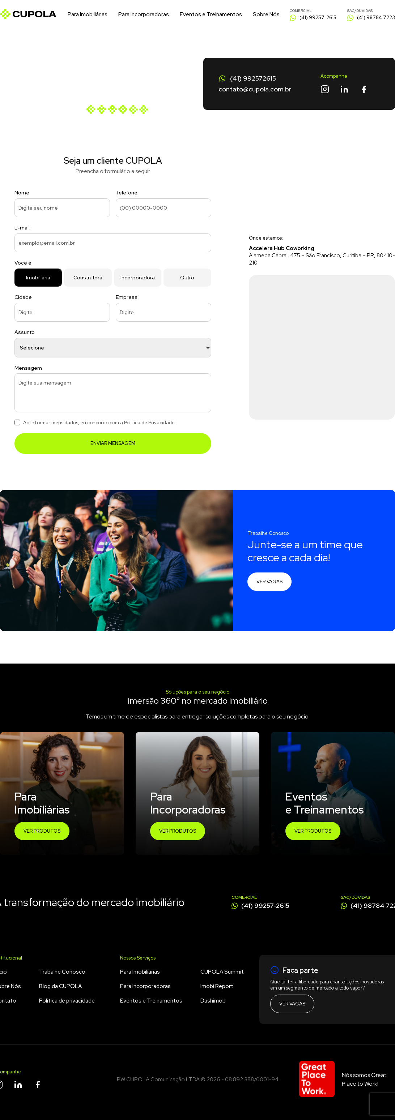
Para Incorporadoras (143, 14)
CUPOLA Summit (222, 971)
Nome (21, 192)
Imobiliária (38, 277)
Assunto (24, 332)
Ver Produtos (42, 831)
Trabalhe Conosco (62, 971)
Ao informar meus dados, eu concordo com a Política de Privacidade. (99, 423)
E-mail (22, 227)
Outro (187, 277)
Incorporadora (137, 277)
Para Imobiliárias (87, 14)
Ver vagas (269, 582)
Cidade (23, 297)
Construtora (87, 277)
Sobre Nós (266, 14)
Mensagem (28, 368)
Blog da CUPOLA (60, 986)
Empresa (126, 297)
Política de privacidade (67, 1000)
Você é (22, 262)
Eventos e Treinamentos (211, 14)
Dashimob (213, 1000)
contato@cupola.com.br (255, 89)
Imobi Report (216, 986)
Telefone (126, 192)
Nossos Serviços (138, 958)
